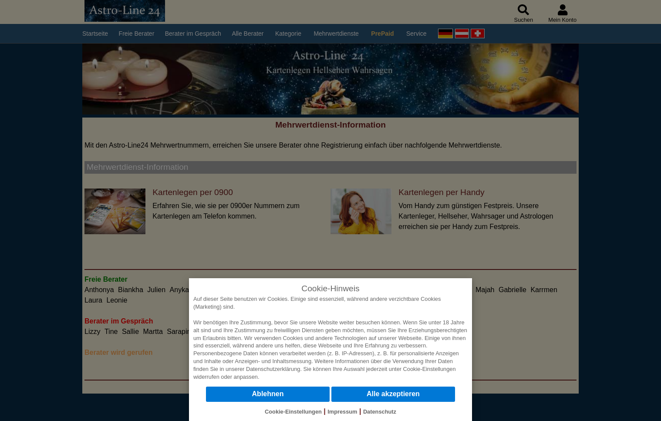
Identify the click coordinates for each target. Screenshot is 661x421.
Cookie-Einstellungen (429, 369)
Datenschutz (379, 411)
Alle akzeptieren (393, 393)
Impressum (342, 411)
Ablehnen (268, 393)
